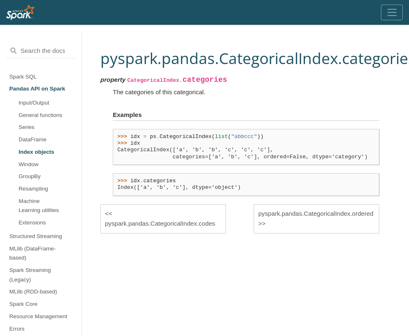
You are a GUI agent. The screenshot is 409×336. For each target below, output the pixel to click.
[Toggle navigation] (392, 12)
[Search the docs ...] (40, 50)
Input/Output (34, 103)
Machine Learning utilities (39, 205)
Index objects (36, 152)
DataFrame (33, 139)
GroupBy (29, 176)
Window (28, 164)
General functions (40, 115)
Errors (17, 329)
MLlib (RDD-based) (33, 291)
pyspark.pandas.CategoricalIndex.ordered (315, 213)
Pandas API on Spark (37, 89)
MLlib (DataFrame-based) (33, 253)
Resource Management (38, 316)
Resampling (33, 189)
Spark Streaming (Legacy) (30, 274)
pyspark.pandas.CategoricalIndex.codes (160, 223)
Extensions (32, 222)
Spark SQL (23, 77)
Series (26, 127)
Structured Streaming (36, 236)
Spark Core (24, 304)
